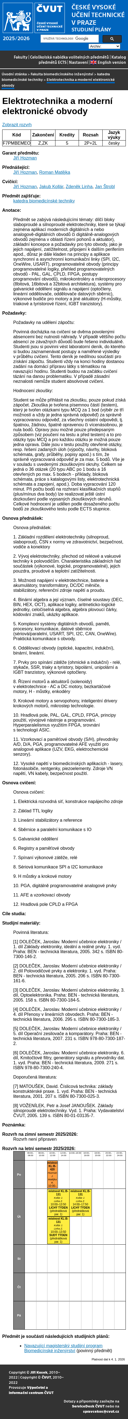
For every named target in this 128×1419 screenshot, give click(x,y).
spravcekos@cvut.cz (101, 1411)
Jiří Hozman (25, 158)
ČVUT (46, 1377)
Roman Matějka (54, 172)
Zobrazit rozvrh (17, 124)
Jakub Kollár (51, 186)
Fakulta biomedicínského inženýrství (62, 74)
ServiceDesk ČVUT (88, 1406)
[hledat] (69, 38)
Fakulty (21, 56)
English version (108, 62)
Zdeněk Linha (79, 186)
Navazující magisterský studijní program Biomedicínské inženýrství (63, 1348)
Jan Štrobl (105, 186)
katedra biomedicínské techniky (44, 201)
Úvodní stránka (14, 74)
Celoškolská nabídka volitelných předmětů (69, 56)
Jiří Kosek (38, 1372)
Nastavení (78, 62)
